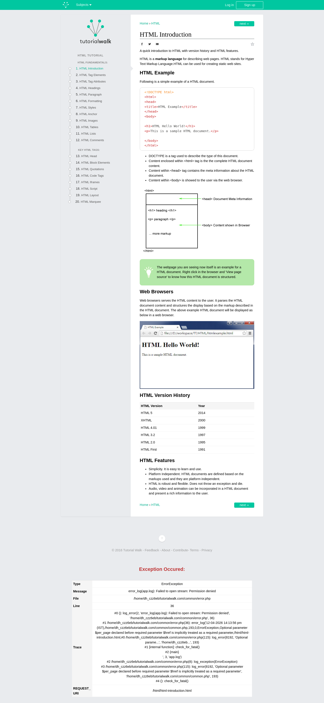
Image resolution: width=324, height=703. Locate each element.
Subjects (84, 5)
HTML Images (88, 120)
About (166, 550)
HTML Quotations (92, 169)
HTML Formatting (90, 101)
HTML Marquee (91, 201)
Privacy (207, 550)
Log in (229, 5)
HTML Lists (88, 133)
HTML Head (89, 156)
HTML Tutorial (91, 55)
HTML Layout (90, 195)
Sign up (249, 5)
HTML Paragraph (90, 94)
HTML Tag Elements (92, 75)
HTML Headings (89, 88)
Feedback (152, 550)
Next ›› (244, 23)
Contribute (180, 550)
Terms (194, 550)
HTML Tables (89, 127)
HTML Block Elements (95, 162)
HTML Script (89, 188)
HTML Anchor (88, 114)
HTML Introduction (91, 68)
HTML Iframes (90, 182)
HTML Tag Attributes (92, 81)
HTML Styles (87, 107)
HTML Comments (92, 140)
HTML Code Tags (92, 175)
